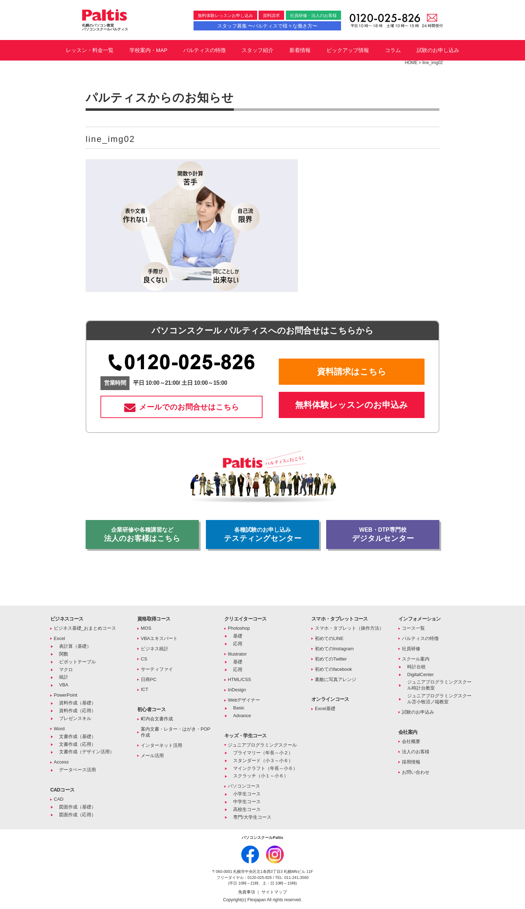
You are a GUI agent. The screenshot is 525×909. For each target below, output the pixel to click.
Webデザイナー (244, 700)
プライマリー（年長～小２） (263, 752)
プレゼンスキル (75, 718)
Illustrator (237, 654)
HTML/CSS (239, 679)
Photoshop (239, 628)
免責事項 (247, 892)
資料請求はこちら (351, 371)
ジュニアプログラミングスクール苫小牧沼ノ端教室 (439, 698)
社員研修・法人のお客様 (313, 15)
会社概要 (411, 741)
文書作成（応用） (77, 744)
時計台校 (416, 666)
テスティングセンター (262, 534)
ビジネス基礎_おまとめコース (85, 628)
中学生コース (247, 801)
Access (61, 762)
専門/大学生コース (252, 817)
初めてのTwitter (331, 659)
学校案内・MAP (148, 50)
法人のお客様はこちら (142, 534)
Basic (238, 707)
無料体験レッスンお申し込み (225, 15)
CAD (58, 799)
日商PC (148, 679)
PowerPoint (65, 695)
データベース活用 (77, 769)
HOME (411, 62)
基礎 (237, 636)
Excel (59, 638)
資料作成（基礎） (77, 702)
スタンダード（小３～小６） (263, 760)
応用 (237, 643)
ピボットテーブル (77, 661)
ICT (144, 689)
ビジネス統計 (154, 648)
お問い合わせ (415, 772)
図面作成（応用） (77, 814)
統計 (63, 677)
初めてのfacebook (333, 669)
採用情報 (411, 762)
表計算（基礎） (75, 646)
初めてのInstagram (334, 648)
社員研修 (411, 648)
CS (144, 659)
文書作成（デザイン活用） (86, 751)
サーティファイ (157, 669)
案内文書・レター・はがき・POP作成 (175, 732)
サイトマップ (274, 892)
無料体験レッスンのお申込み (351, 405)
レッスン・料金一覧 (90, 50)
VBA (63, 684)
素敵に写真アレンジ (335, 679)
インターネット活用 (161, 745)
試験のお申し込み (438, 50)
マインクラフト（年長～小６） (265, 768)
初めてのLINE (329, 638)
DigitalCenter (420, 674)
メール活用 (152, 755)
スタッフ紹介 (257, 50)
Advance (242, 715)
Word (59, 728)
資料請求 (271, 15)
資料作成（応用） (77, 710)
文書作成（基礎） (77, 736)
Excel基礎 (325, 708)
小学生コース (247, 793)
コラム (393, 50)
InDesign (237, 689)
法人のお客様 (415, 751)
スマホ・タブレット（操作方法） (349, 628)
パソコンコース (244, 786)
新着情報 (300, 50)
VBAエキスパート (159, 638)
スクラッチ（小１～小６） (260, 775)
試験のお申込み (418, 712)
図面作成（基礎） (77, 807)
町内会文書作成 (157, 718)
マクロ (66, 669)
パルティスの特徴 (204, 50)
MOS (146, 628)
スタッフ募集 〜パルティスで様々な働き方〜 (267, 26)
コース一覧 (413, 628)
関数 (63, 654)
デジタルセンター (383, 534)
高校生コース (247, 809)
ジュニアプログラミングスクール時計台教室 (439, 685)
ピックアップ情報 (348, 50)
